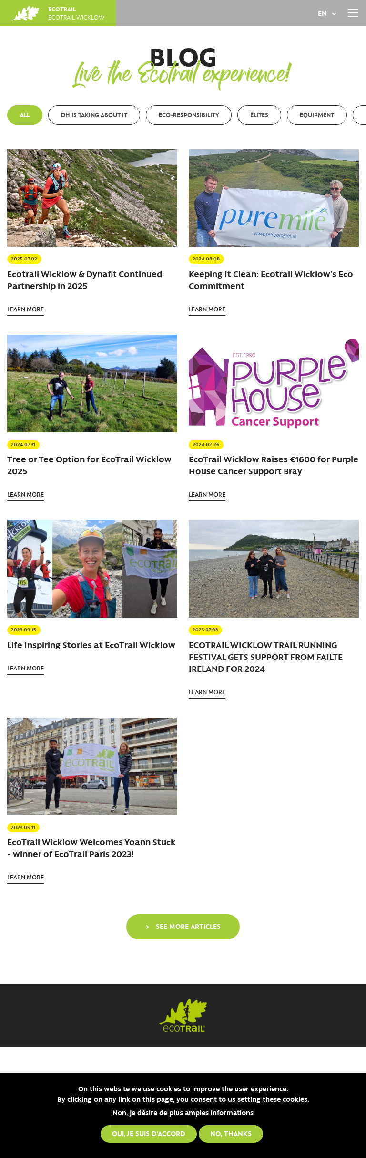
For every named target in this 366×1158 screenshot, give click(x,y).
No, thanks (231, 1133)
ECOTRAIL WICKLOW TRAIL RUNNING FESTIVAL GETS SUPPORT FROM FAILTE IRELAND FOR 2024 (266, 656)
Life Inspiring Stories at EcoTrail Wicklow (91, 644)
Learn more (25, 309)
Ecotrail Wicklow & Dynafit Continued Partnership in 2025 (84, 279)
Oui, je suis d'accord (148, 1133)
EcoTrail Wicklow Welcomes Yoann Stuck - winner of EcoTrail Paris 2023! (91, 847)
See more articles (188, 926)
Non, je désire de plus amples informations (183, 1112)
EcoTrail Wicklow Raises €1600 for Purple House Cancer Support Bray (273, 465)
